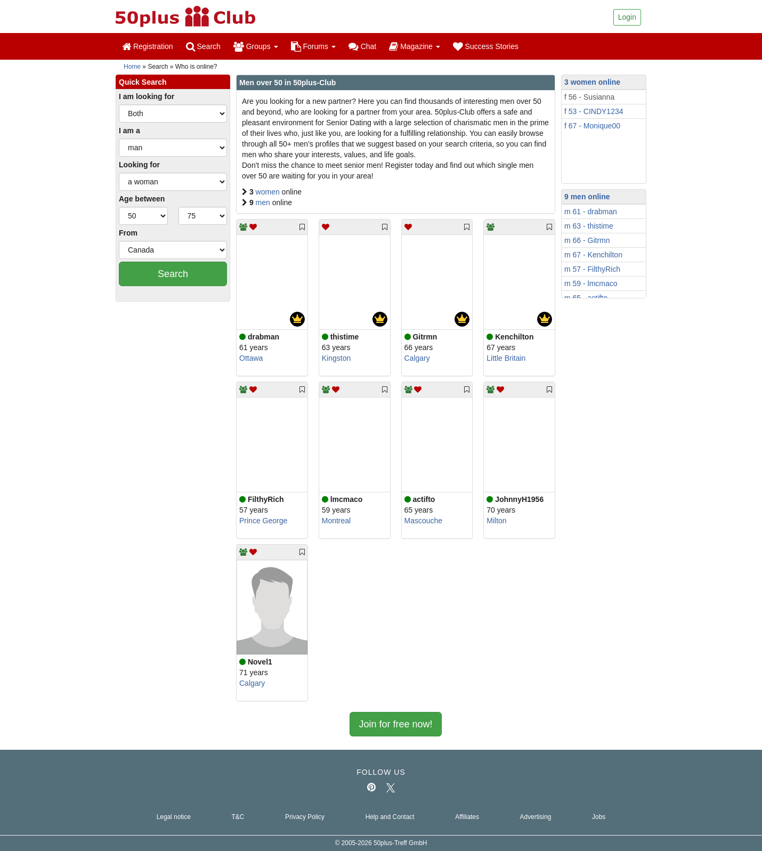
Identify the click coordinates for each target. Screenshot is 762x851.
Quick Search (143, 82)
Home (132, 66)
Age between (142, 198)
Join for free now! (395, 724)
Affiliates (467, 817)
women (269, 192)
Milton (496, 520)
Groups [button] (255, 46)
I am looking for (146, 96)
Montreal (336, 520)
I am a (129, 130)
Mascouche (423, 520)
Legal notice (174, 817)
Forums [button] (313, 46)
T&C (237, 817)
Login (627, 17)
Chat (362, 46)
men (264, 202)
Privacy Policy (305, 817)
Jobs (598, 817)
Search (203, 46)
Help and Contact (390, 817)
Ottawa (251, 358)
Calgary (417, 358)
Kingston (336, 358)
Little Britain (506, 358)
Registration (147, 46)
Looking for (139, 164)
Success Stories (485, 46)
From (128, 233)
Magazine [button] (414, 46)
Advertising (536, 817)
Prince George (263, 520)
